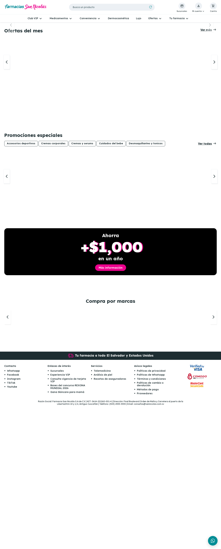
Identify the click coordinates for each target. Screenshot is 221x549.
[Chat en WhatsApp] (213, 541)
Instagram (14, 522)
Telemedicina (102, 514)
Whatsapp (13, 514)
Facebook (13, 518)
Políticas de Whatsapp (151, 518)
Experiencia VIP (60, 518)
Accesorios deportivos (21, 234)
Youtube (12, 530)
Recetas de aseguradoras (110, 522)
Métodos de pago (148, 533)
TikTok (11, 526)
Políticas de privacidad (151, 514)
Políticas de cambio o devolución (150, 528)
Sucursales (57, 514)
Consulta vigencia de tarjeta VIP (68, 524)
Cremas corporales (53, 234)
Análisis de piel (103, 518)
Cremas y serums (82, 234)
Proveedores (144, 537)
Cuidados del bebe (111, 234)
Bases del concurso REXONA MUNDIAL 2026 (67, 530)
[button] (198, 8)
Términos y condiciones (151, 522)
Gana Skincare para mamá (67, 535)
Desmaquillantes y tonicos (146, 234)
